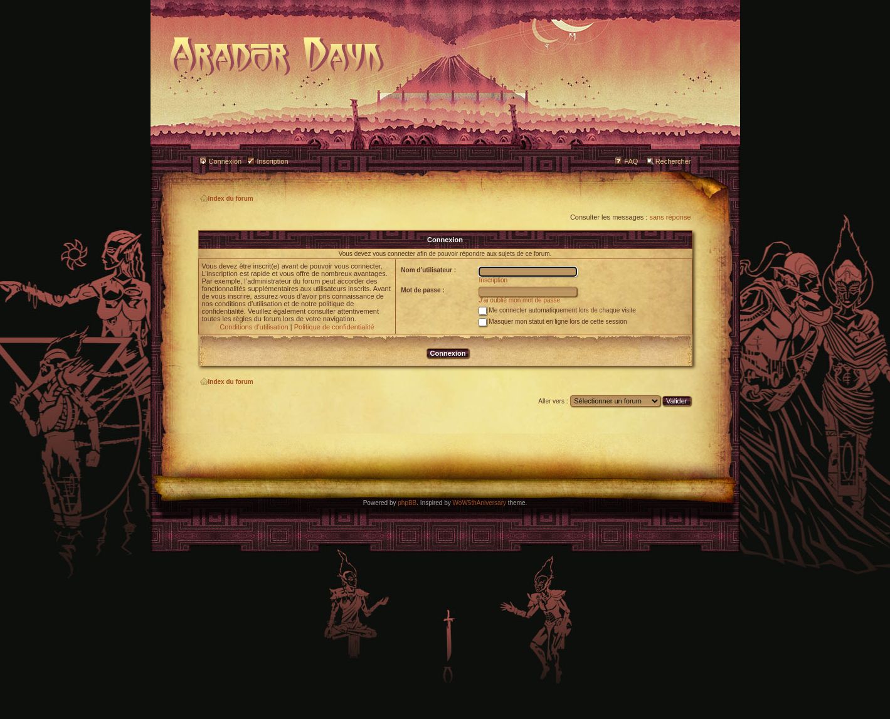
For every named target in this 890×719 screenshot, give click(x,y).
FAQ (631, 161)
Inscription (272, 161)
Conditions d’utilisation (254, 327)
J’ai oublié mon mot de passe (520, 300)
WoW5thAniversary (479, 502)
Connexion (225, 161)
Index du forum (226, 198)
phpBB (407, 502)
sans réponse (670, 217)
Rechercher (673, 161)
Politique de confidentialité (334, 327)
